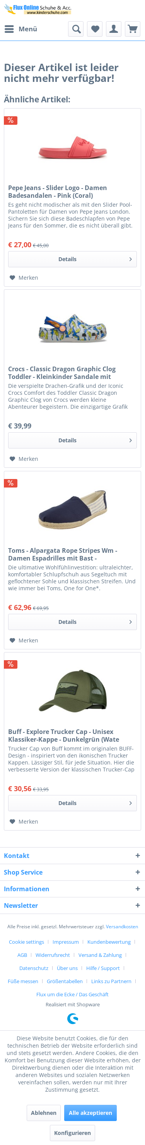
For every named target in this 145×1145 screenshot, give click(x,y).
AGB (22, 954)
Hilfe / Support (103, 968)
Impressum (66, 941)
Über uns (67, 968)
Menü (21, 28)
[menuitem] (20, 29)
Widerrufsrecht (53, 954)
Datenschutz (33, 968)
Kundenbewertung (109, 941)
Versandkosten (122, 926)
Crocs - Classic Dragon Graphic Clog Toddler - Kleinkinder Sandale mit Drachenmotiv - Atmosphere (62, 373)
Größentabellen (65, 981)
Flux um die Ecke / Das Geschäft (72, 994)
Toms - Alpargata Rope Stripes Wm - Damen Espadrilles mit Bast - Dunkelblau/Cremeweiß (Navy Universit (69, 554)
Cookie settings (26, 941)
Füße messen (23, 981)
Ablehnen (43, 1112)
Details (95, 258)
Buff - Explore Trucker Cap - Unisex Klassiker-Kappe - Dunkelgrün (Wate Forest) (63, 735)
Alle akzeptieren (90, 1112)
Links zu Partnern (111, 981)
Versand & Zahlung (100, 954)
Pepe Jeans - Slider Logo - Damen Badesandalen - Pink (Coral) (57, 191)
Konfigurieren (72, 1133)
